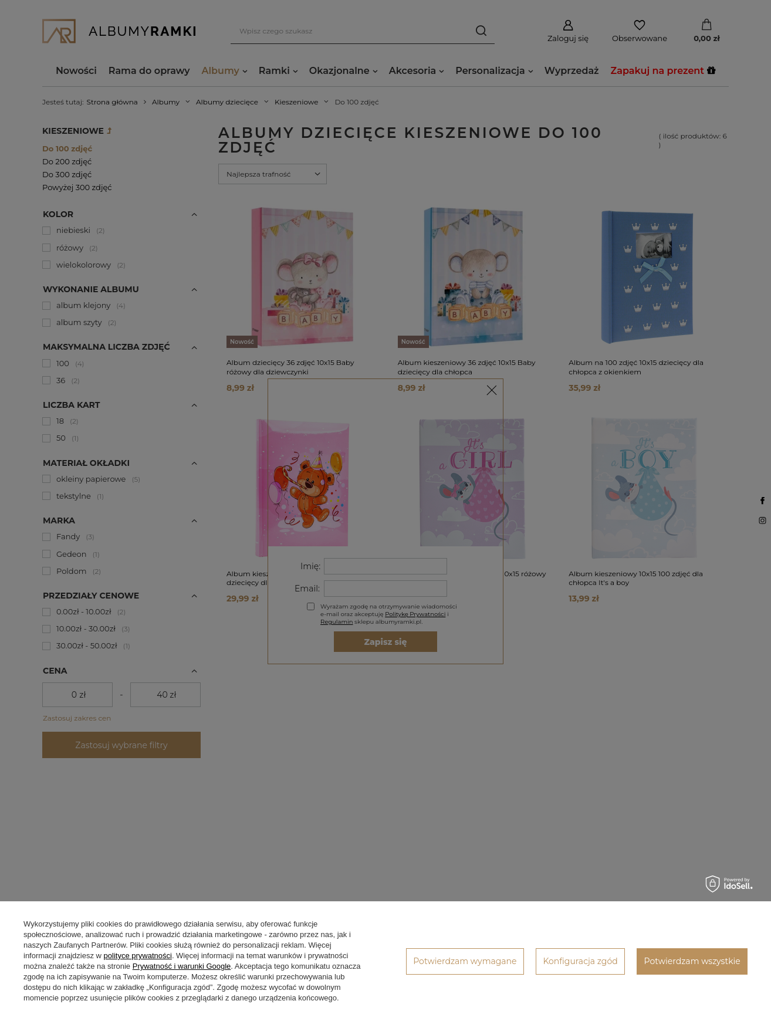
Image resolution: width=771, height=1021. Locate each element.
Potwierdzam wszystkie (692, 961)
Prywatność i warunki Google (182, 966)
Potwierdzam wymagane (464, 961)
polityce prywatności (138, 955)
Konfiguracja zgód (580, 961)
